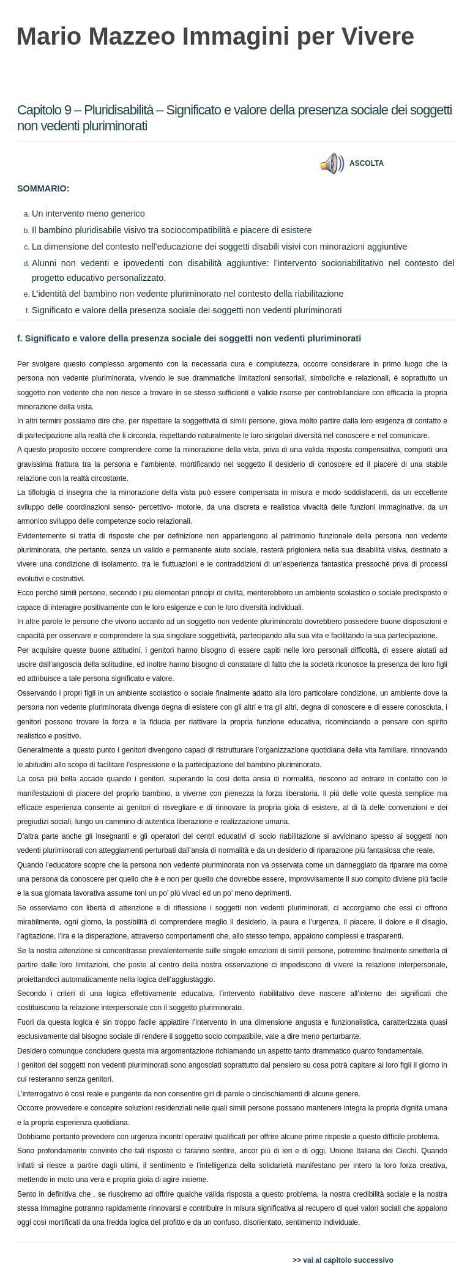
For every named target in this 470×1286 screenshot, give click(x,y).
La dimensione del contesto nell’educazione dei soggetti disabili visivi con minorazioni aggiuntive (220, 246)
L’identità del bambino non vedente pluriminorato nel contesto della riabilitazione (188, 294)
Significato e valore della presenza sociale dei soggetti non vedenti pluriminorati (186, 310)
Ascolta (366, 163)
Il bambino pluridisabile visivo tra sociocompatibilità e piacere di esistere (172, 230)
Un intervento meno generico (88, 213)
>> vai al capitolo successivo (343, 1260)
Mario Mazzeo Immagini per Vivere (216, 36)
